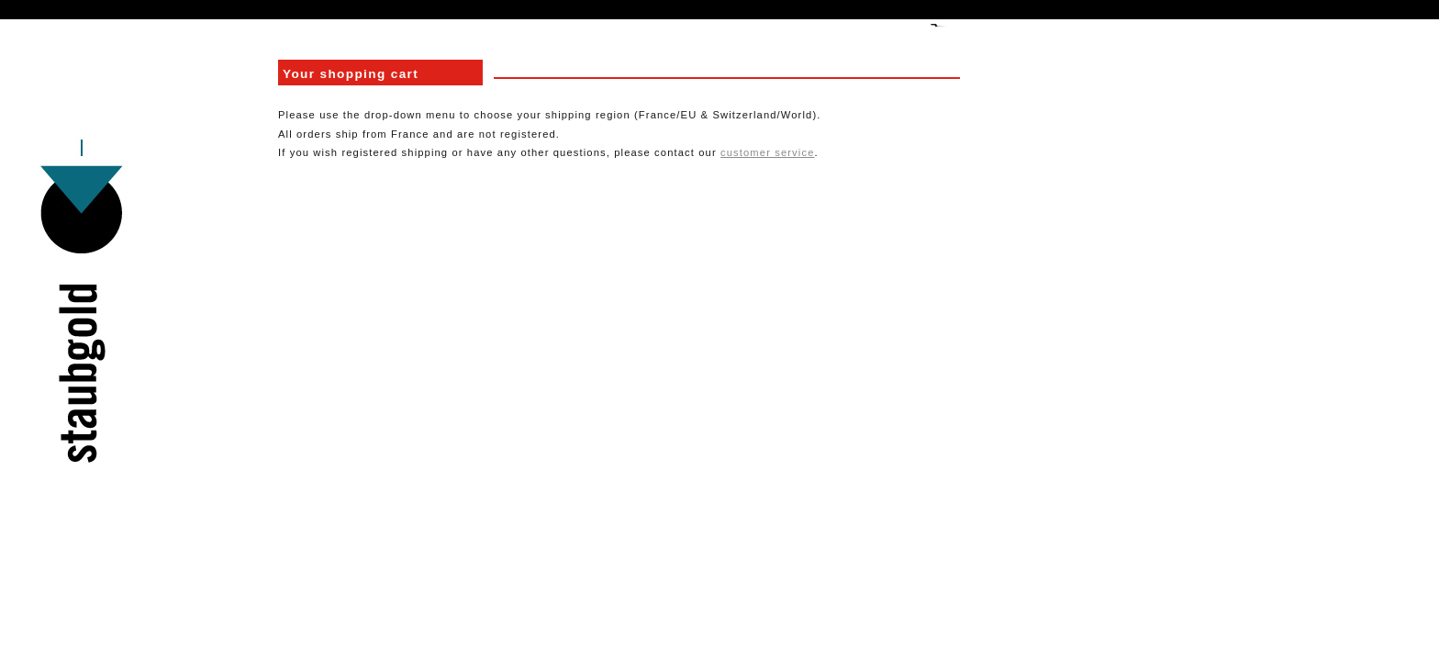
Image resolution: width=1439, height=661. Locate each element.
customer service (767, 152)
